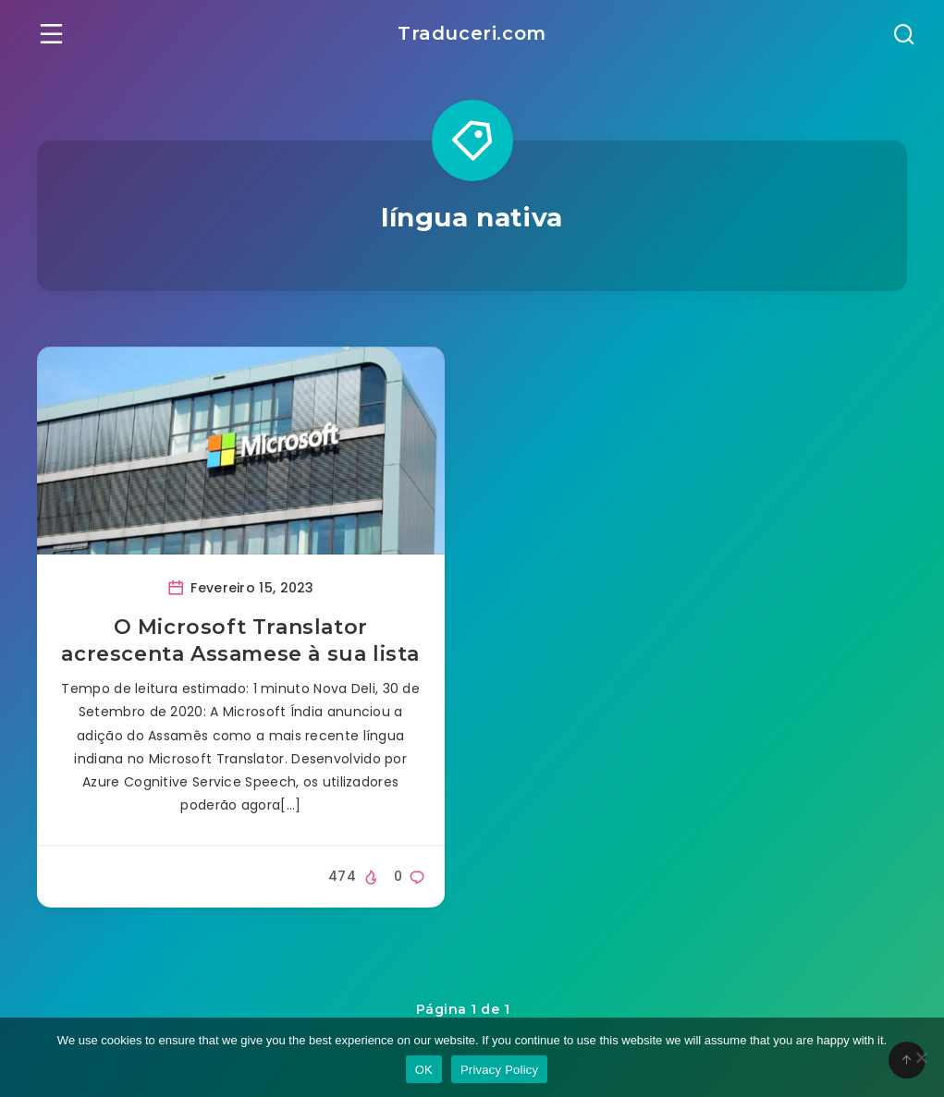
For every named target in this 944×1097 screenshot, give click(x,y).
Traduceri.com (472, 33)
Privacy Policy (499, 1070)
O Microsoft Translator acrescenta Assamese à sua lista (240, 641)
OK (424, 1070)
